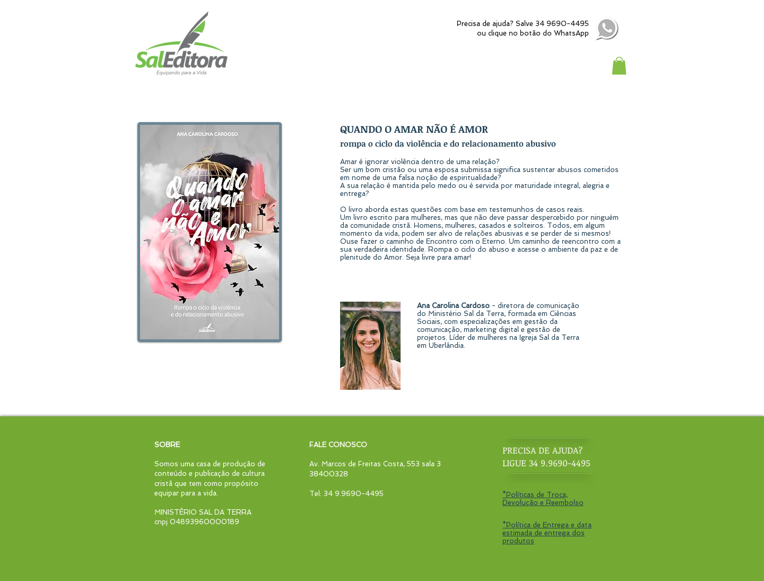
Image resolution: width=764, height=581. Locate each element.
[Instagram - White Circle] (640, 29)
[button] (619, 65)
